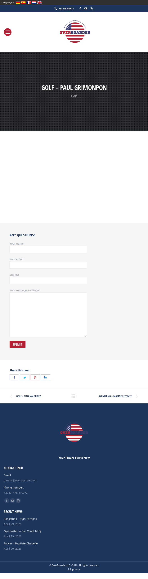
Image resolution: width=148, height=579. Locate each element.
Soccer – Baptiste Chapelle (21, 543)
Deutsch (18, 2)
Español (23, 2)
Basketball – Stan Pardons (20, 519)
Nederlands (34, 2)
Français (28, 2)
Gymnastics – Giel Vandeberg (22, 531)
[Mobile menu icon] (7, 32)
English (39, 2)
